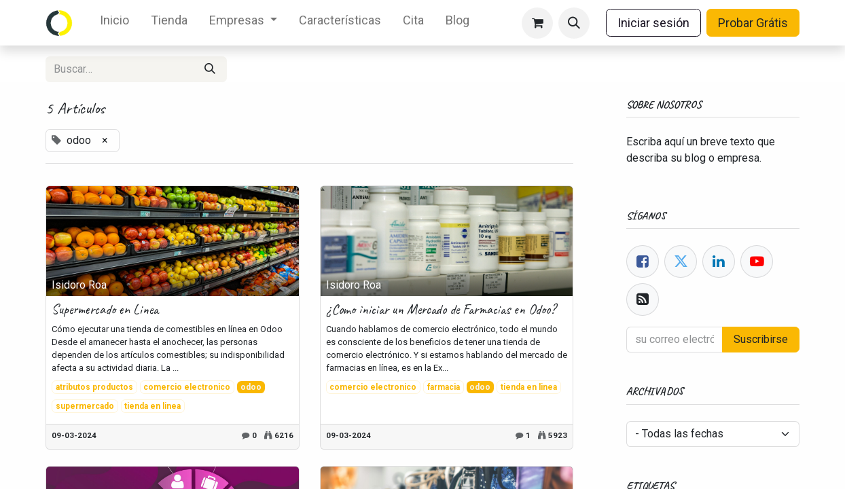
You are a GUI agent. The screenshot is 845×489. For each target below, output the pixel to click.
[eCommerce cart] (537, 23)
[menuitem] (114, 23)
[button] (574, 23)
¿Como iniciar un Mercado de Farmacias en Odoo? (441, 310)
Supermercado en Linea (105, 310)
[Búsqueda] (210, 69)
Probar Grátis (753, 23)
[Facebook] (642, 261)
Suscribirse (761, 339)
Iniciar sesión (653, 23)
